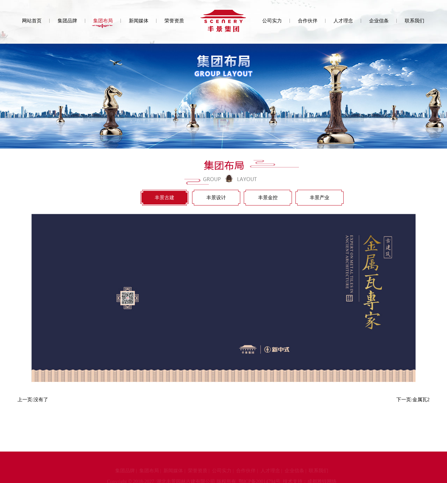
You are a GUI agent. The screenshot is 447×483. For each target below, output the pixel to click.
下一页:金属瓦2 (413, 399)
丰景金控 (268, 197)
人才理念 (343, 20)
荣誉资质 (174, 20)
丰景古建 (164, 197)
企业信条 (379, 20)
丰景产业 (319, 197)
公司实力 (272, 20)
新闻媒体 (138, 20)
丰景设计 (216, 197)
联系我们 (414, 20)
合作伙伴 (307, 20)
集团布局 (103, 20)
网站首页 (32, 20)
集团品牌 (67, 20)
